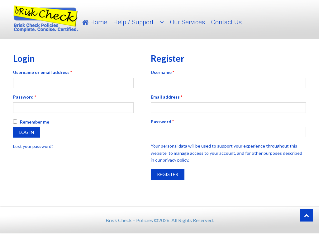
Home (98, 22)
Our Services (187, 22)
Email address (166, 97)
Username (162, 72)
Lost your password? (33, 146)
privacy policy (175, 160)
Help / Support (133, 22)
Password (24, 97)
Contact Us (226, 22)
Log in (26, 132)
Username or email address (42, 72)
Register (167, 174)
